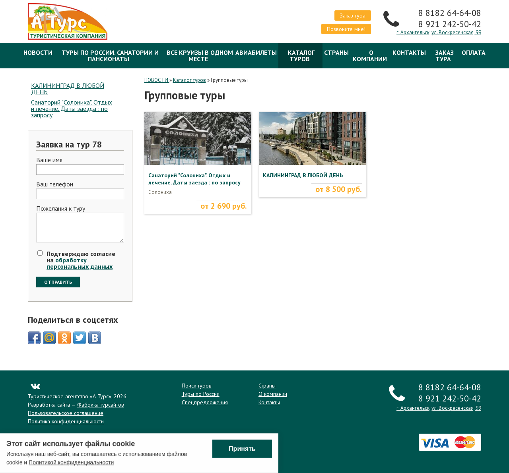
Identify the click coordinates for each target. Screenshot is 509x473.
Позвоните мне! (346, 29)
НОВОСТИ (37, 52)
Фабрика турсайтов (100, 404)
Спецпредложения (205, 402)
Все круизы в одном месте (200, 55)
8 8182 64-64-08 (449, 12)
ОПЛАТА (474, 52)
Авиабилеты (256, 52)
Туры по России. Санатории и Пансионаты (110, 55)
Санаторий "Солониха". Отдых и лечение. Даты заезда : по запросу (71, 108)
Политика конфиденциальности (66, 421)
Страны (336, 52)
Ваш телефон (54, 184)
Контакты (409, 52)
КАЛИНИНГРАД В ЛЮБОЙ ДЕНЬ (67, 88)
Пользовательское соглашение (65, 413)
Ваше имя (49, 160)
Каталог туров (301, 55)
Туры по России (201, 393)
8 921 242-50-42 (449, 23)
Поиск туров (197, 385)
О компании (370, 55)
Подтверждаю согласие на (81, 259)
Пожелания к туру (60, 208)
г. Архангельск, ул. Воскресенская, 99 (438, 32)
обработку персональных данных (80, 263)
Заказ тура (352, 15)
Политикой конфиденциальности (71, 463)
